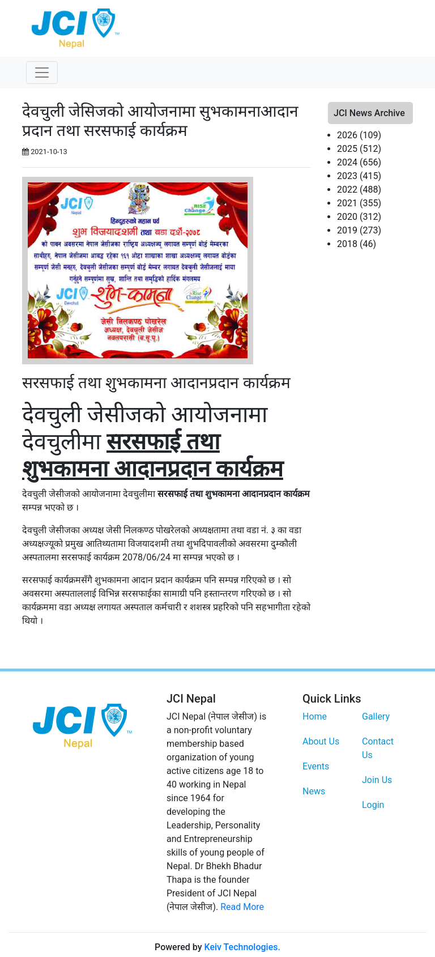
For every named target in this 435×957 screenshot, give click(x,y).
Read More (242, 906)
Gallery (376, 716)
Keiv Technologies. (242, 947)
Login (373, 804)
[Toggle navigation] (42, 72)
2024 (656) (359, 162)
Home (314, 716)
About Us (320, 741)
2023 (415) (359, 176)
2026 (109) (359, 135)
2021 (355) (359, 203)
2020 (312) (359, 216)
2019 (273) (359, 230)
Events (315, 766)
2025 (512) (359, 148)
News (313, 791)
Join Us (377, 780)
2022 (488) (359, 189)
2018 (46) (356, 244)
